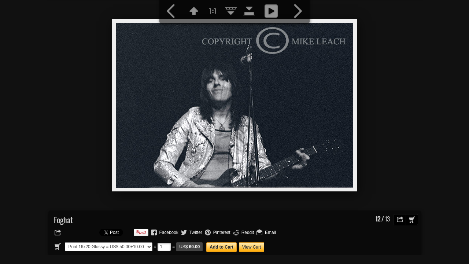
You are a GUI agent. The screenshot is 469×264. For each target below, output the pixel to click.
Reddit (247, 232)
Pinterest (221, 232)
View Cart (251, 247)
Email (270, 232)
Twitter (195, 232)
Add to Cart (221, 247)
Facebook (168, 232)
